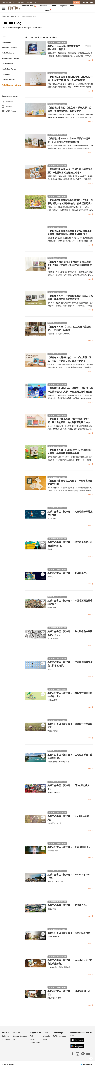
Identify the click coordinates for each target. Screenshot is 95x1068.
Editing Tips (6, 74)
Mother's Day (29, 5)
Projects (63, 6)
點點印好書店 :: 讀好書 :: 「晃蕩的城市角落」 (70, 932)
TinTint (6, 16)
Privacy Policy (35, 1042)
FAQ (91, 2)
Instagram (9, 106)
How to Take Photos (9, 69)
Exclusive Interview (8, 80)
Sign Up (76, 2)
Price (15, 1039)
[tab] (43, 5)
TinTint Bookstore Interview (26, 16)
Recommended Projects (10, 58)
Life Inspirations (7, 64)
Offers (47, 10)
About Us (46, 1036)
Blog (13, 16)
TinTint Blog (11, 23)
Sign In (85, 2)
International (87, 1064)
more (90, 60)
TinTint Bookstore (59, 1036)
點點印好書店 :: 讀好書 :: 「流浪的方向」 (68, 905)
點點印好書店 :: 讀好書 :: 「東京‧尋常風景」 (69, 847)
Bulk (72, 6)
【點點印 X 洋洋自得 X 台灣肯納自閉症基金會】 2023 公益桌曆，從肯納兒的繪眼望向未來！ (70, 265)
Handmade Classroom (9, 47)
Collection (5, 1036)
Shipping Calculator (20, 1036)
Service (32, 1039)
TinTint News (6, 42)
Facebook (9, 102)
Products (43, 6)
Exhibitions (6, 1039)
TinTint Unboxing (8, 53)
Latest (4, 37)
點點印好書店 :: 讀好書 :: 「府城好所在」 (68, 573)
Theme (53, 6)
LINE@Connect (11, 111)
